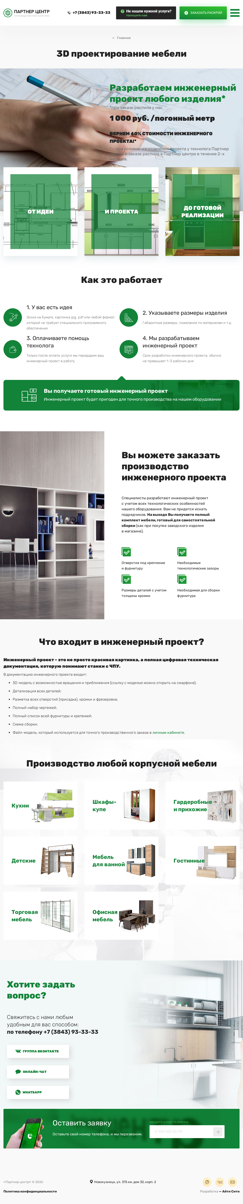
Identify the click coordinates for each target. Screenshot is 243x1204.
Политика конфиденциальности (30, 1193)
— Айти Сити (220, 1193)
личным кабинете (168, 733)
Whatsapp (28, 1093)
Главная (124, 39)
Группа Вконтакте (37, 1052)
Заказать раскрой (206, 13)
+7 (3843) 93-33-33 (91, 13)
